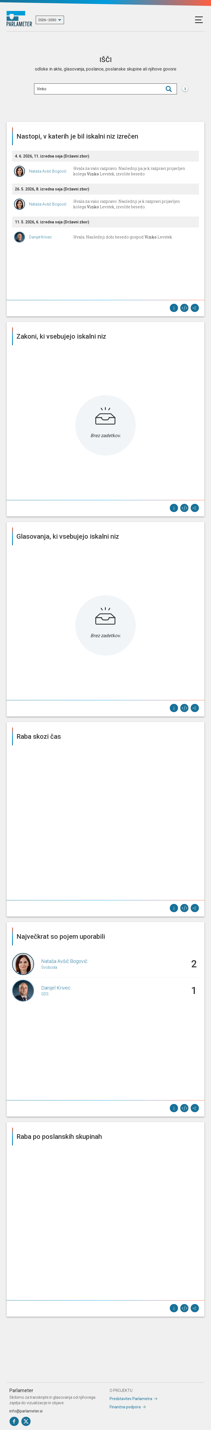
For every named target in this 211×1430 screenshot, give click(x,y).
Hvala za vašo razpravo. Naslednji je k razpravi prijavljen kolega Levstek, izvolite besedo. (126, 204)
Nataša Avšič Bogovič (47, 171)
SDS (45, 994)
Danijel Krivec (40, 237)
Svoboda (49, 967)
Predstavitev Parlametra (131, 1399)
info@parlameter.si (26, 1411)
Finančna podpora (125, 1407)
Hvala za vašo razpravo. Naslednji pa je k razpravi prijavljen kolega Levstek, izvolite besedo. (129, 171)
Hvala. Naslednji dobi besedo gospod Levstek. (123, 237)
